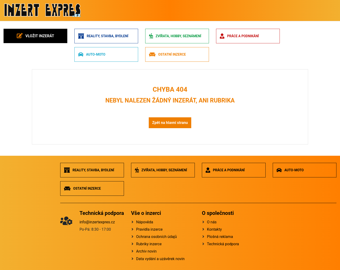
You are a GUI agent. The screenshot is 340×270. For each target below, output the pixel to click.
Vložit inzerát (35, 35)
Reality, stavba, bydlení (103, 36)
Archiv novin (146, 251)
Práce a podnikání (239, 36)
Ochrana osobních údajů (156, 236)
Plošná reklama (220, 236)
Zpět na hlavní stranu (170, 122)
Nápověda (144, 222)
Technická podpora (223, 244)
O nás (212, 222)
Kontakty (214, 229)
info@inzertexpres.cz (97, 222)
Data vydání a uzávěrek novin (160, 259)
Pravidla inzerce (149, 229)
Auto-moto (91, 54)
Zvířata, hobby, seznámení (175, 36)
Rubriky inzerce (149, 244)
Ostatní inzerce (167, 54)
